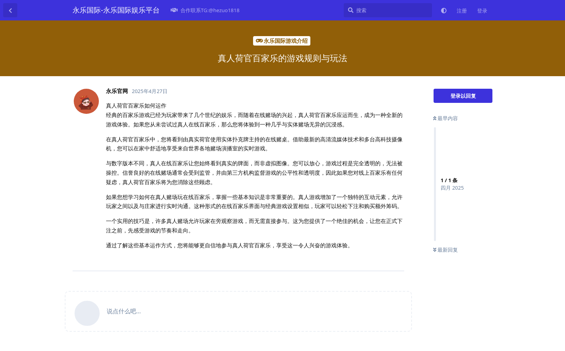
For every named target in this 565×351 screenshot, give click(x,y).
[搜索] (388, 10)
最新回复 (445, 249)
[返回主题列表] (10, 10)
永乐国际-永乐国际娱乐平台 (116, 10)
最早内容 (445, 118)
